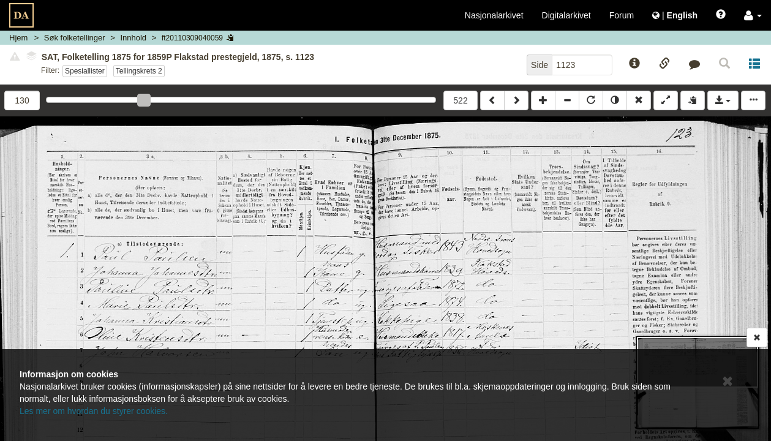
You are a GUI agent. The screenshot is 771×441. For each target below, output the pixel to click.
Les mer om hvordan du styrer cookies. (94, 411)
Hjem (18, 37)
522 (460, 100)
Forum (621, 15)
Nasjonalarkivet (494, 15)
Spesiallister (85, 71)
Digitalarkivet (566, 15)
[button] (753, 15)
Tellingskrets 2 (139, 71)
